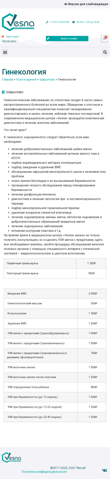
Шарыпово (14, 92)
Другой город (9, 41)
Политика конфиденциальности (44, 472)
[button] (5, 52)
